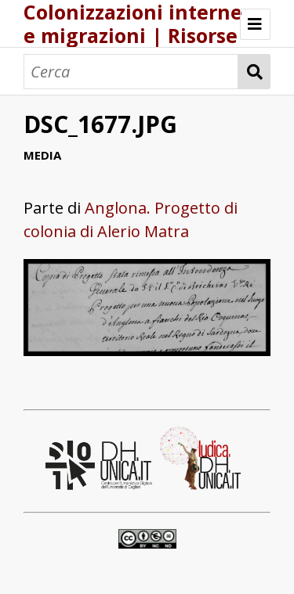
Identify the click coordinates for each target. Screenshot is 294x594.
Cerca (254, 71)
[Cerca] (131, 71)
